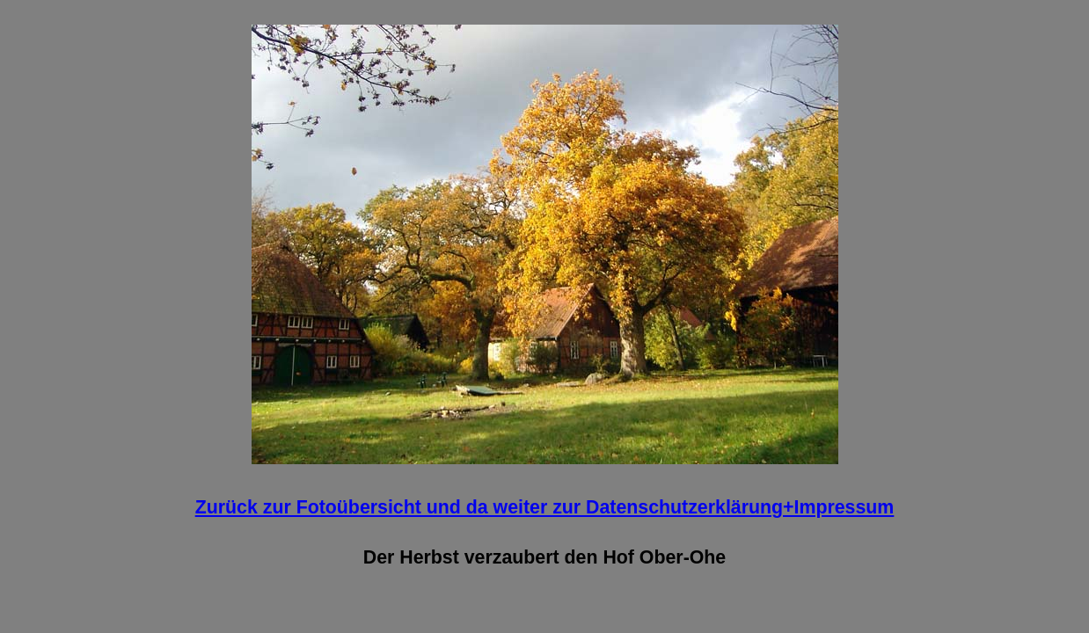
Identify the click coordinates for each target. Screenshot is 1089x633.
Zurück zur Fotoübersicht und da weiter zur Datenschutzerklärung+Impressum (545, 507)
